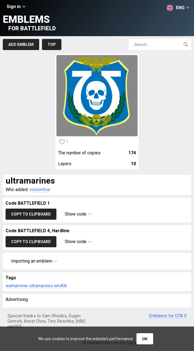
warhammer (17, 285)
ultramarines (41, 285)
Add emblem (21, 44)
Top (52, 44)
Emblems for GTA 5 (167, 315)
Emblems (29, 23)
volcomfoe (39, 189)
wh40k (60, 285)
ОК (144, 339)
